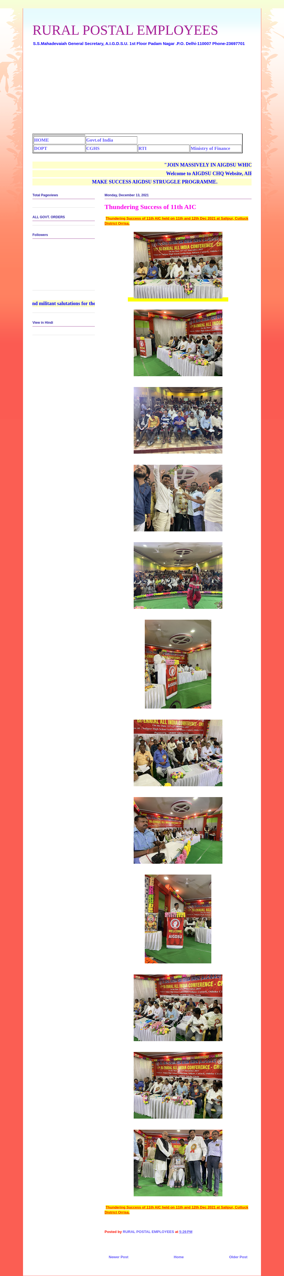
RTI (142, 148)
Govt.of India (99, 140)
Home (179, 1257)
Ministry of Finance (210, 148)
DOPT (40, 148)
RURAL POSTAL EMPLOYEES (125, 30)
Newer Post (118, 1257)
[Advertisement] (142, 92)
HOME (41, 140)
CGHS (93, 148)
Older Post (238, 1257)
